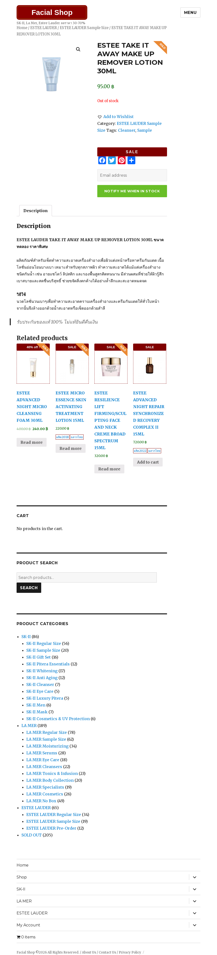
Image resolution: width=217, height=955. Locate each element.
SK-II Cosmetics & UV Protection (58, 718)
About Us (89, 952)
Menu (190, 12)
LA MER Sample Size (46, 739)
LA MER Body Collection (50, 780)
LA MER (29, 725)
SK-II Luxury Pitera (44, 698)
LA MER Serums (41, 752)
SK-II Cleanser (40, 684)
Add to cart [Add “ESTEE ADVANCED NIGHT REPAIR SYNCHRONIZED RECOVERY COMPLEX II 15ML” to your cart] (148, 462)
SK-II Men (35, 705)
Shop (22, 877)
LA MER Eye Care (42, 759)
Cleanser (126, 130)
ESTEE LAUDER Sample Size (84, 28)
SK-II (26, 636)
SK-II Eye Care (39, 691)
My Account (28, 925)
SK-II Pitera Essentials (48, 664)
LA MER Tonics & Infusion (52, 773)
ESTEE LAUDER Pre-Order (51, 828)
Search (29, 588)
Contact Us (107, 952)
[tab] (35, 210)
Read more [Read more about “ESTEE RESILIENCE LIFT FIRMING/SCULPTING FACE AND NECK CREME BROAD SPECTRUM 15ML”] (109, 469)
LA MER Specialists (45, 787)
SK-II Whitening (42, 670)
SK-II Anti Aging (42, 677)
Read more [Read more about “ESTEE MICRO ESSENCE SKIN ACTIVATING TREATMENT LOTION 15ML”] (70, 448)
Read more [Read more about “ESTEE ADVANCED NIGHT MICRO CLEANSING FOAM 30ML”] (31, 442)
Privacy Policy (130, 952)
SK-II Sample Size (43, 650)
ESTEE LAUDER (43, 28)
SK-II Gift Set (38, 657)
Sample (144, 130)
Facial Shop (51, 12)
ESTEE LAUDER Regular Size (53, 814)
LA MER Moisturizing (47, 746)
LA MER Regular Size (46, 732)
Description (35, 210)
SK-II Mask (37, 711)
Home (22, 28)
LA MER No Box (41, 800)
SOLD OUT (31, 835)
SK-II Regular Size (43, 643)
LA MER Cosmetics (44, 794)
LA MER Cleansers (44, 766)
